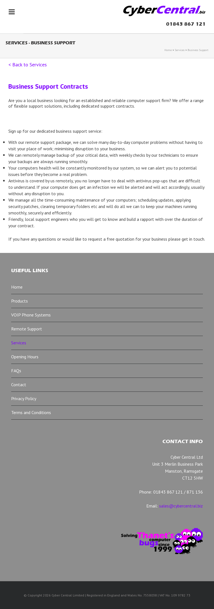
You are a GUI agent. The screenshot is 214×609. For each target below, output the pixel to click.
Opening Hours (24, 356)
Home (168, 50)
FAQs (16, 370)
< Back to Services (27, 64)
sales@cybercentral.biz (181, 506)
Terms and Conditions (31, 412)
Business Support (198, 50)
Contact (18, 384)
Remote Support (26, 329)
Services (179, 50)
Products (19, 301)
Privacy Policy (23, 398)
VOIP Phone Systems (31, 315)
